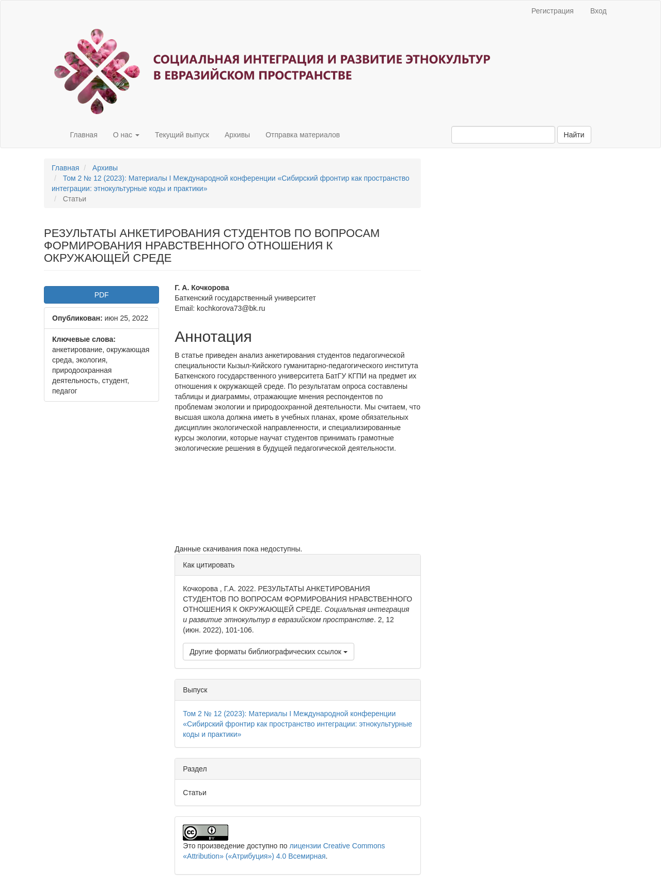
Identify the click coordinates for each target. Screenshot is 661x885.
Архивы (237, 135)
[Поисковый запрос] (503, 135)
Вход (598, 11)
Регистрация (552, 11)
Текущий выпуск (182, 135)
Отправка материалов (302, 135)
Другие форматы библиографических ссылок (268, 651)
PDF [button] (102, 295)
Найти (574, 135)
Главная (83, 135)
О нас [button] (126, 135)
